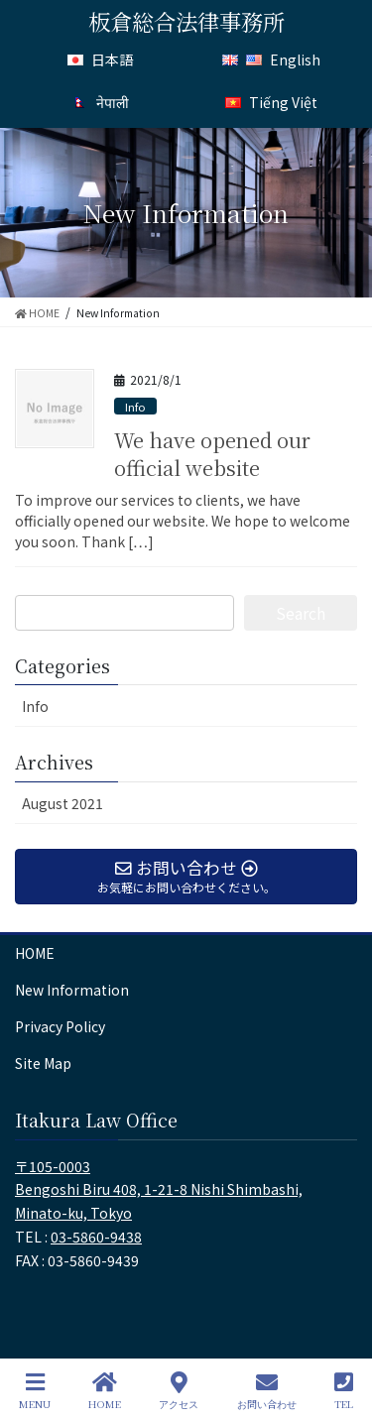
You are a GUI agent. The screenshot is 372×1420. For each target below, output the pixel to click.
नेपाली (100, 101)
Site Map (43, 1063)
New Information (72, 990)
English (271, 59)
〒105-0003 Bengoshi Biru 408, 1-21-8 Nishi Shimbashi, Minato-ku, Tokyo (159, 1190)
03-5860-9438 (96, 1236)
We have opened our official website (212, 453)
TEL (343, 1390)
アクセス (178, 1390)
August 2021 (62, 803)
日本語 (100, 59)
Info (135, 406)
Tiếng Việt (271, 101)
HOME (35, 953)
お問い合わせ (267, 1390)
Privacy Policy (60, 1026)
